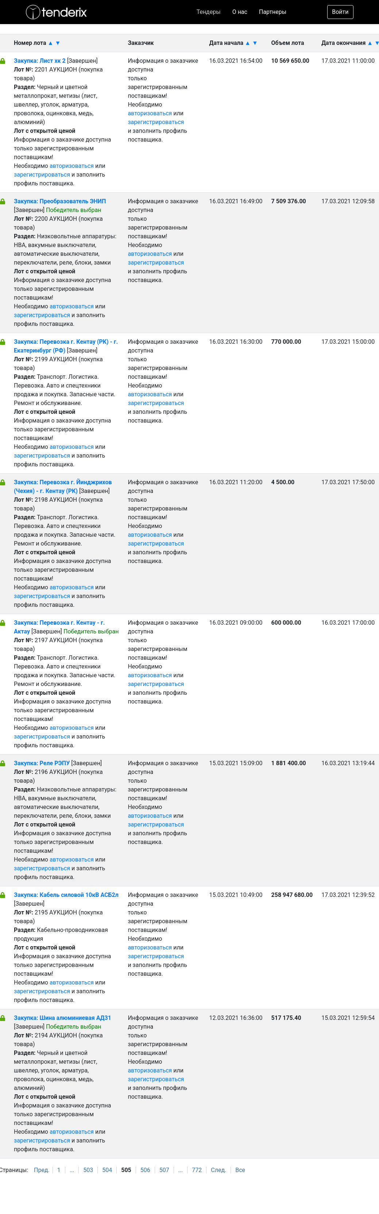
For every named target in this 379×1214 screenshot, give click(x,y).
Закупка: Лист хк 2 (40, 60)
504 (107, 1170)
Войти (340, 11)
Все (240, 1170)
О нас (239, 11)
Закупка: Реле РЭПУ (42, 763)
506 (145, 1170)
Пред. (42, 1170)
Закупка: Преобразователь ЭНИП (60, 201)
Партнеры (272, 11)
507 (164, 1170)
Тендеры (209, 11)
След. (218, 1170)
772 (197, 1170)
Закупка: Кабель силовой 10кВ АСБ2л (66, 894)
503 (88, 1170)
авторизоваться (72, 165)
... (72, 1170)
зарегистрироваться (42, 174)
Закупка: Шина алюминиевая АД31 (62, 1017)
